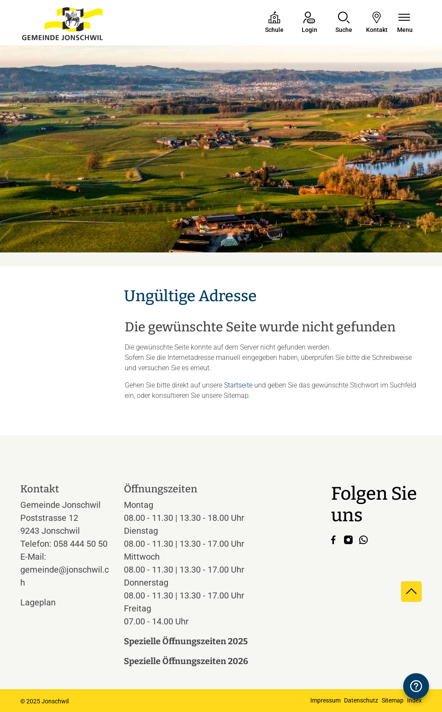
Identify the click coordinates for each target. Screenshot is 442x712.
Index (414, 700)
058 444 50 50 (80, 544)
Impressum (325, 700)
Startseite (238, 385)
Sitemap (393, 700)
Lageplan (46, 602)
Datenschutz (361, 700)
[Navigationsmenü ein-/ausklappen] (405, 23)
